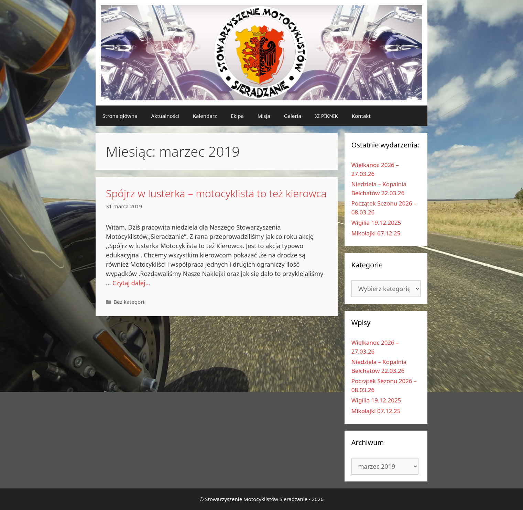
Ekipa (237, 115)
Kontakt (361, 115)
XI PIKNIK (326, 115)
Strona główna (120, 115)
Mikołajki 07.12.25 (376, 233)
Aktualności (165, 115)
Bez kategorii (129, 301)
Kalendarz (205, 115)
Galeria (292, 115)
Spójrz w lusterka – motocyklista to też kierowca (216, 193)
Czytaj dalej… (131, 283)
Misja (264, 115)
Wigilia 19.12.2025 (376, 222)
